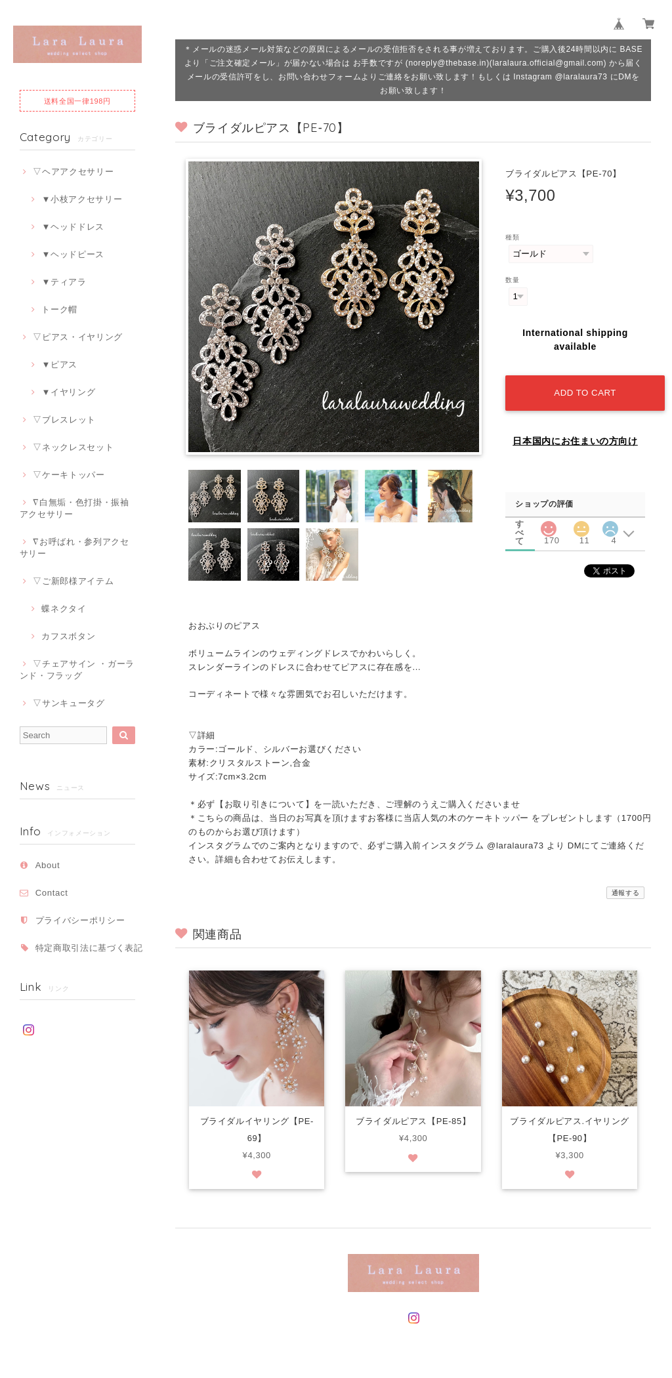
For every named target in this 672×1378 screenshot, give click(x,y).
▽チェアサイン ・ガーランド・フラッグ (77, 669)
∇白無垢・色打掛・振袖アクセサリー (74, 508)
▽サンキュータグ (68, 703)
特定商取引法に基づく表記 (89, 948)
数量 (512, 279)
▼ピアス (59, 364)
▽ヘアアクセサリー (73, 172)
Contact (51, 893)
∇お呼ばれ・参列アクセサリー (74, 547)
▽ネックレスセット (73, 447)
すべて (519, 522)
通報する (626, 892)
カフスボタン (68, 636)
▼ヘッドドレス (72, 227)
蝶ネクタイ (63, 609)
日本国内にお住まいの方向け (575, 439)
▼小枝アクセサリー (81, 199)
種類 (512, 237)
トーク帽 (59, 309)
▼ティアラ (63, 282)
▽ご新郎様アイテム (73, 581)
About (47, 865)
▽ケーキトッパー (68, 475)
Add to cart (585, 391)
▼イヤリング (68, 392)
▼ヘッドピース (72, 254)
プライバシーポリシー (80, 920)
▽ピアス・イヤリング (78, 337)
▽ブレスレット (64, 420)
